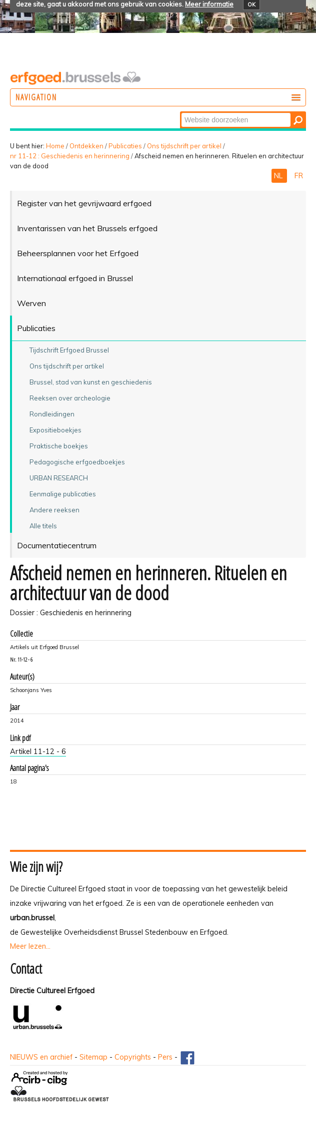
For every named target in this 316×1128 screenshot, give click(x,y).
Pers (165, 1057)
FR (298, 175)
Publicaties (125, 146)
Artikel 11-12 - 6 (38, 751)
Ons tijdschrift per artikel (184, 146)
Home (55, 146)
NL (279, 175)
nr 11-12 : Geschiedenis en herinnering (70, 156)
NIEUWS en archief (41, 1057)
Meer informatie (209, 4)
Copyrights (132, 1057)
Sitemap (94, 1057)
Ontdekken (87, 146)
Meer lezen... (30, 946)
